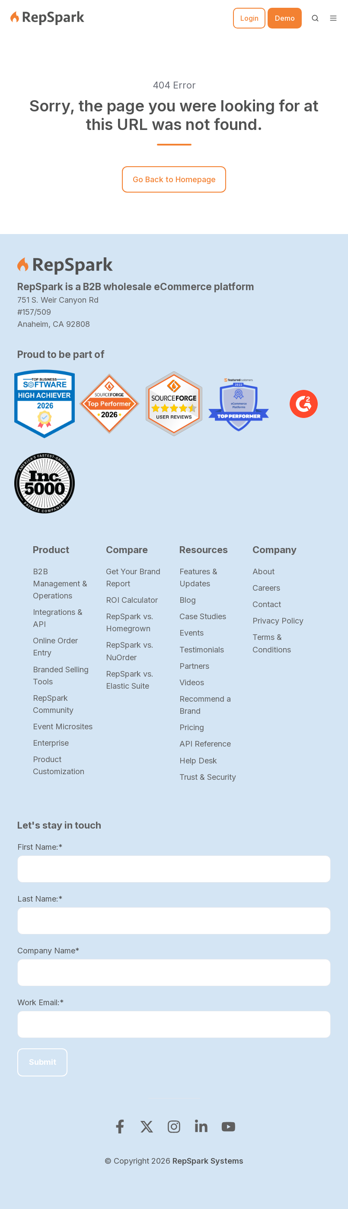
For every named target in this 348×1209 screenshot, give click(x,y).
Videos (191, 682)
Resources (203, 549)
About (263, 571)
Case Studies (202, 616)
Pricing (191, 727)
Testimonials (201, 649)
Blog (187, 599)
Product (51, 549)
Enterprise (51, 742)
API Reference (205, 743)
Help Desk (198, 760)
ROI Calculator (132, 599)
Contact (266, 604)
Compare (127, 549)
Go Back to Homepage (174, 179)
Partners (194, 666)
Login (249, 18)
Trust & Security (207, 777)
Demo (285, 18)
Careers (266, 587)
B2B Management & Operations (60, 583)
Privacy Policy (277, 620)
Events (191, 632)
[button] (315, 18)
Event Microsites (63, 726)
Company (274, 549)
